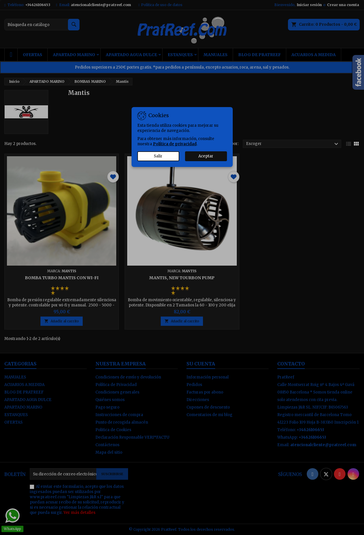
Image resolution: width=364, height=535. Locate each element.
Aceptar (205, 156)
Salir (158, 156)
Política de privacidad (175, 143)
